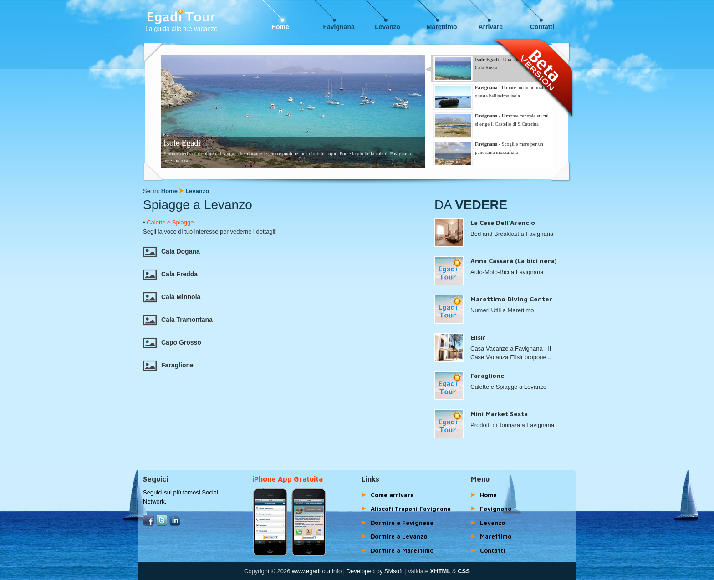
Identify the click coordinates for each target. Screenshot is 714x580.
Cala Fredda (170, 274)
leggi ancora (175, 160)
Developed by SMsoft (375, 571)
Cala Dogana (171, 251)
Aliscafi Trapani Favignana (411, 508)
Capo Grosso (172, 342)
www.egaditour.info (317, 571)
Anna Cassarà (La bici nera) (513, 261)
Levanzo (387, 27)
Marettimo (442, 27)
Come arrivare (392, 495)
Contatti (542, 27)
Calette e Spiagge (170, 222)
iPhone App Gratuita (287, 479)
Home (280, 27)
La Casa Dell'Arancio (502, 222)
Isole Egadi (181, 143)
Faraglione (168, 365)
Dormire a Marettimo (402, 550)
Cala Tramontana (178, 319)
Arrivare (490, 27)
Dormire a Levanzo (399, 536)
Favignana (339, 27)
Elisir (478, 337)
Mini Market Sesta (499, 413)
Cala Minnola (171, 296)
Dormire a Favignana (402, 522)
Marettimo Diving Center (511, 299)
